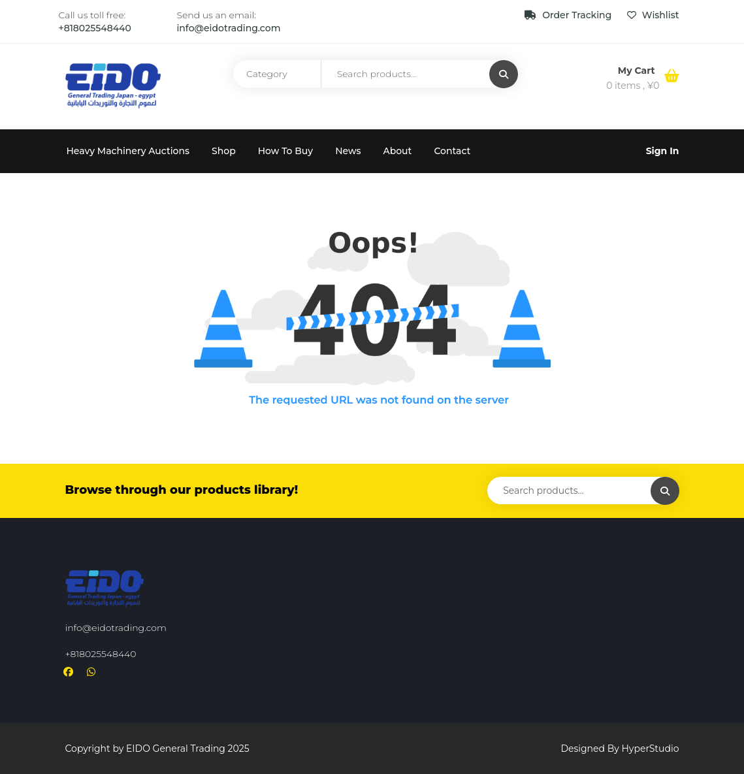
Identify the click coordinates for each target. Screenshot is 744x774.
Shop (224, 151)
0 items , (632, 85)
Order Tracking (569, 15)
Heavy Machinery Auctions (128, 151)
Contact (452, 151)
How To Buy (285, 151)
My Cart (638, 70)
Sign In (662, 151)
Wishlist (653, 15)
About (397, 151)
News (348, 151)
